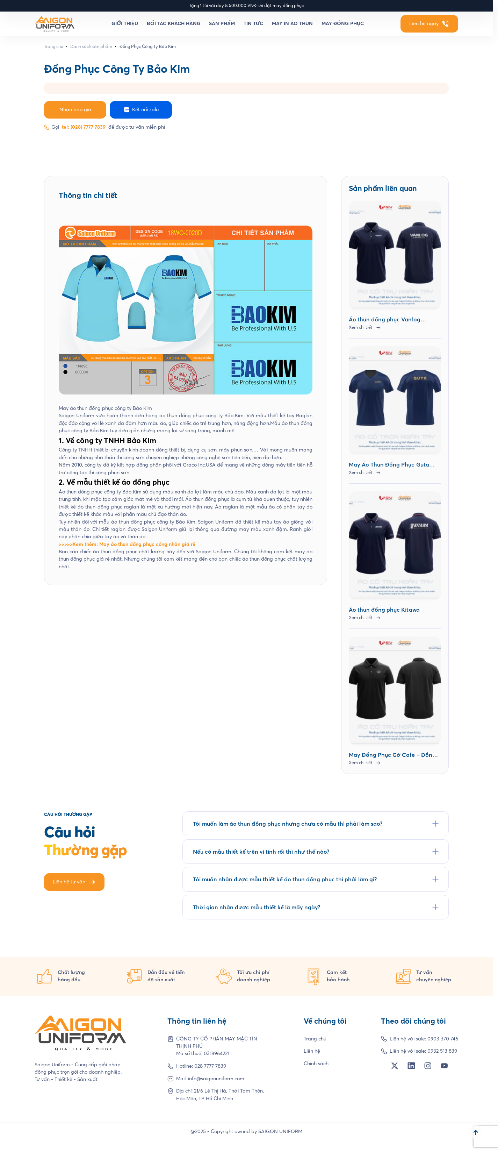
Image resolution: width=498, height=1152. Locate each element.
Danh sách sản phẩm (91, 46)
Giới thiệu (124, 23)
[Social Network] (394, 1065)
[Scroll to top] (476, 1132)
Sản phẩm (222, 23)
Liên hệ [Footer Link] (312, 1051)
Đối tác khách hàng (174, 23)
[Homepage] (54, 23)
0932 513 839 (442, 1051)
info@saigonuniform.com (216, 1078)
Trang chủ (53, 46)
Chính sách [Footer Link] (316, 1063)
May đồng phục (343, 23)
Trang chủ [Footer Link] (315, 1039)
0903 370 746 (442, 1039)
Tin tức (253, 23)
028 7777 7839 (210, 1066)
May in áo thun (292, 23)
